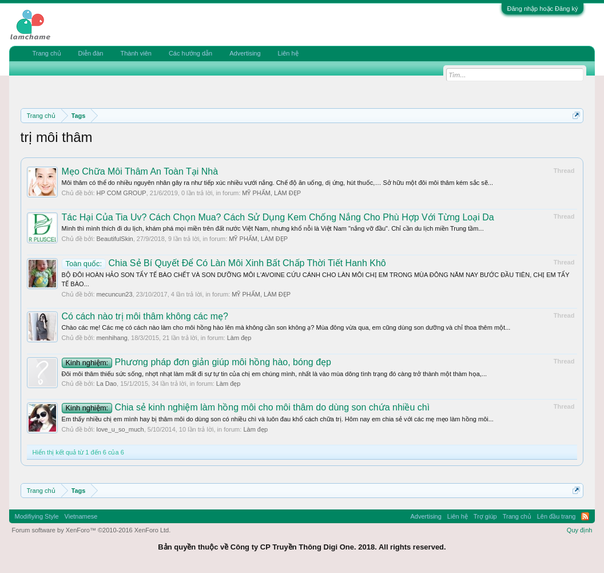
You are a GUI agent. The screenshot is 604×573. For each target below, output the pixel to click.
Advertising (244, 53)
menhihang (112, 337)
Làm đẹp (239, 337)
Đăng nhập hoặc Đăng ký (542, 8)
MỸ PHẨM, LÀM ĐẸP (271, 192)
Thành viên (135, 53)
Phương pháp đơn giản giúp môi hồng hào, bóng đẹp (196, 362)
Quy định (580, 530)
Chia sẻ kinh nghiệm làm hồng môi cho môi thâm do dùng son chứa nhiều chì (246, 407)
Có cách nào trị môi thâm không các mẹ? (145, 316)
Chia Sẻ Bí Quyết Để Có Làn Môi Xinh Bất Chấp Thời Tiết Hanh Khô (224, 263)
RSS (585, 516)
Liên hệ (288, 53)
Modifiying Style (37, 516)
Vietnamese (81, 516)
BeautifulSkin (115, 238)
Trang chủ (47, 53)
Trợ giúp (485, 516)
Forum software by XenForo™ (91, 530)
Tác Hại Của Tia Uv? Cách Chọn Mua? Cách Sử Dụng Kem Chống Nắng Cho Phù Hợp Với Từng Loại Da (278, 217)
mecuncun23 (115, 294)
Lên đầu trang (556, 516)
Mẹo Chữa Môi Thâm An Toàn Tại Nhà (140, 171)
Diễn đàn (91, 53)
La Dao (107, 383)
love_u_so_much (120, 429)
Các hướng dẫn (190, 53)
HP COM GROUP (121, 192)
